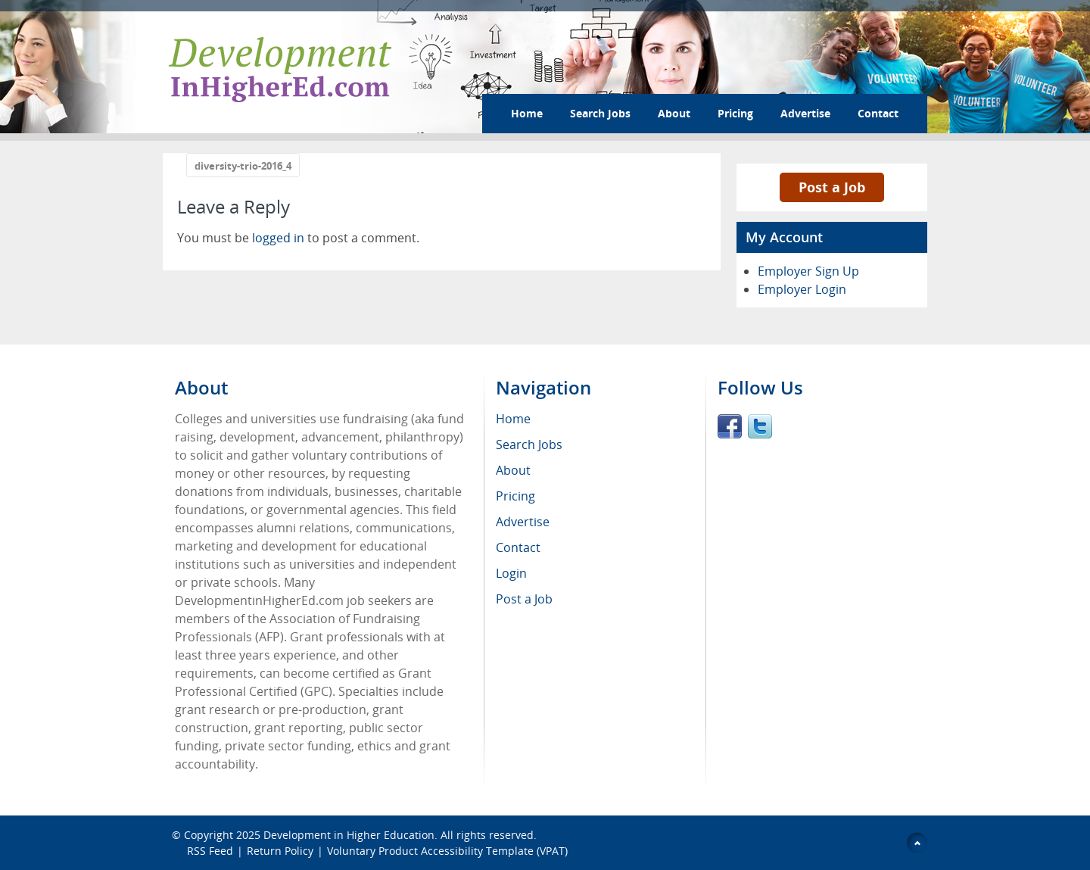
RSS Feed (210, 850)
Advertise (805, 113)
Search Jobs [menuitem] (529, 444)
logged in (278, 237)
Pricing (735, 113)
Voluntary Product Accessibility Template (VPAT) (447, 850)
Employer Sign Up (808, 271)
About (674, 113)
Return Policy (280, 850)
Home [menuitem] (513, 418)
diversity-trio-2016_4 (243, 166)
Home (527, 113)
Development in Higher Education (348, 835)
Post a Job (832, 187)
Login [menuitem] (511, 573)
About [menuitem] (513, 470)
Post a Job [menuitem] (524, 599)
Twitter (760, 426)
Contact (878, 113)
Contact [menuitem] (518, 547)
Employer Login (802, 289)
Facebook (730, 426)
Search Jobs (600, 113)
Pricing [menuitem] (515, 496)
